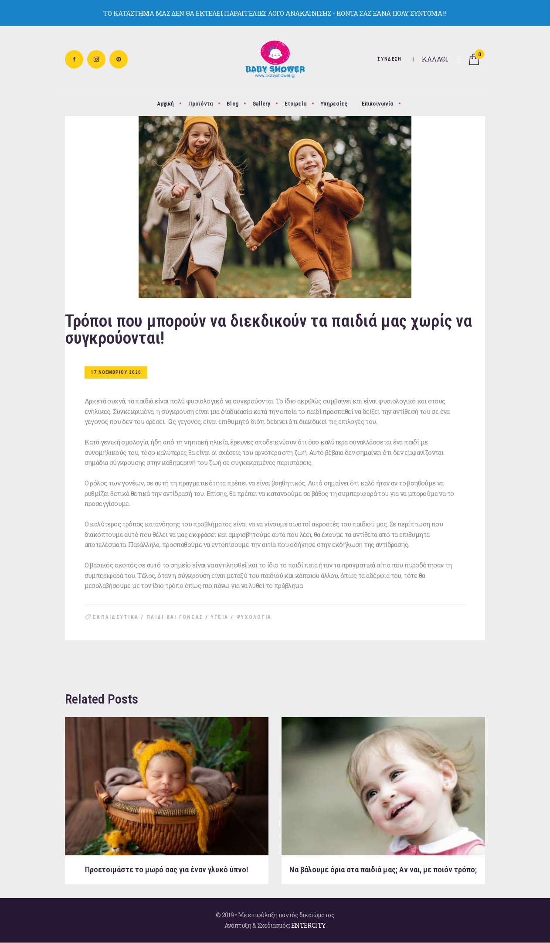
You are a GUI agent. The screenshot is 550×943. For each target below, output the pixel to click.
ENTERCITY (308, 925)
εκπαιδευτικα (116, 617)
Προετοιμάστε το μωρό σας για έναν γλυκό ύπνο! (166, 869)
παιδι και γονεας (174, 617)
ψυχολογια (254, 617)
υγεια (219, 617)
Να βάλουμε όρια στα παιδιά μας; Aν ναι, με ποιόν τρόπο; (383, 869)
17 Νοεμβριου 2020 (116, 372)
